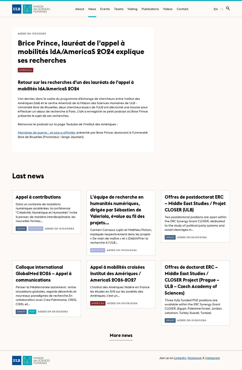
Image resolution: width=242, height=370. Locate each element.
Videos (168, 9)
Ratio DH (35, 228)
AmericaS (25, 70)
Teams (118, 9)
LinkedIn (180, 358)
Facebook (195, 358)
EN (216, 9)
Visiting (132, 9)
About (79, 9)
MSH (32, 311)
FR (222, 9)
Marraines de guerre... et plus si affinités (46, 132)
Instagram (212, 358)
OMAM (21, 228)
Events (105, 9)
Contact (182, 9)
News (92, 9)
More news (121, 335)
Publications (150, 9)
